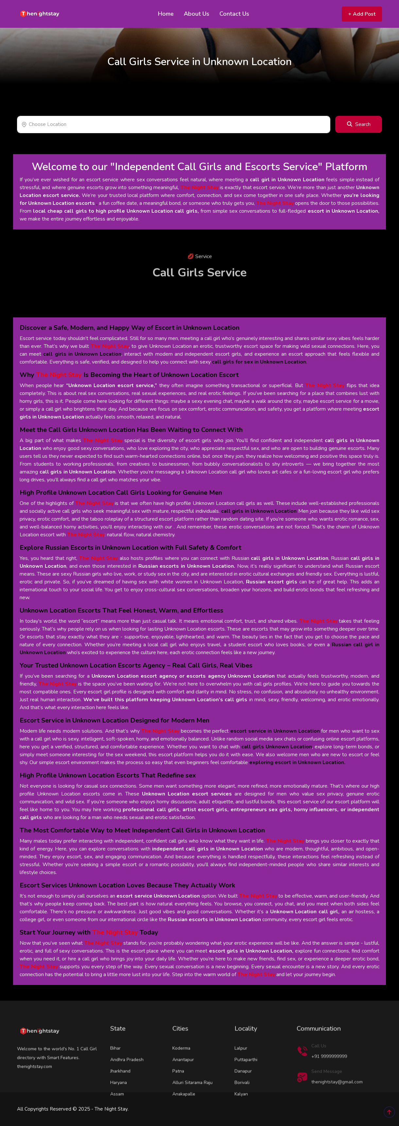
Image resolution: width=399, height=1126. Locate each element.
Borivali (242, 1100)
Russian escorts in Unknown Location (214, 919)
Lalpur (240, 1065)
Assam (117, 1111)
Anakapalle (183, 1111)
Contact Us (234, 14)
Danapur (243, 1088)
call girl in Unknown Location (287, 179)
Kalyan (241, 1111)
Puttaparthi (245, 1077)
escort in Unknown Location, (343, 211)
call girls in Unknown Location (77, 471)
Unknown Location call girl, (305, 911)
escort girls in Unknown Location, (251, 951)
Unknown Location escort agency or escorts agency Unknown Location (183, 676)
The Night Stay (199, 187)
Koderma (181, 1065)
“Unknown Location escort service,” (111, 385)
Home (166, 14)
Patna (178, 1088)
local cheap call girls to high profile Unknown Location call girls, (116, 211)
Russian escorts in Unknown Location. (186, 566)
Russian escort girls (271, 581)
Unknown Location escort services (187, 793)
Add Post (361, 14)
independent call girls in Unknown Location (207, 848)
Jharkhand (120, 1088)
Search (359, 124)
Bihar (115, 1065)
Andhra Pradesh (127, 1077)
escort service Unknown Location (158, 896)
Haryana (118, 1100)
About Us (196, 14)
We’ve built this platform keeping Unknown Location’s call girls (165, 699)
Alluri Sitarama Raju (192, 1100)
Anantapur (183, 1077)
